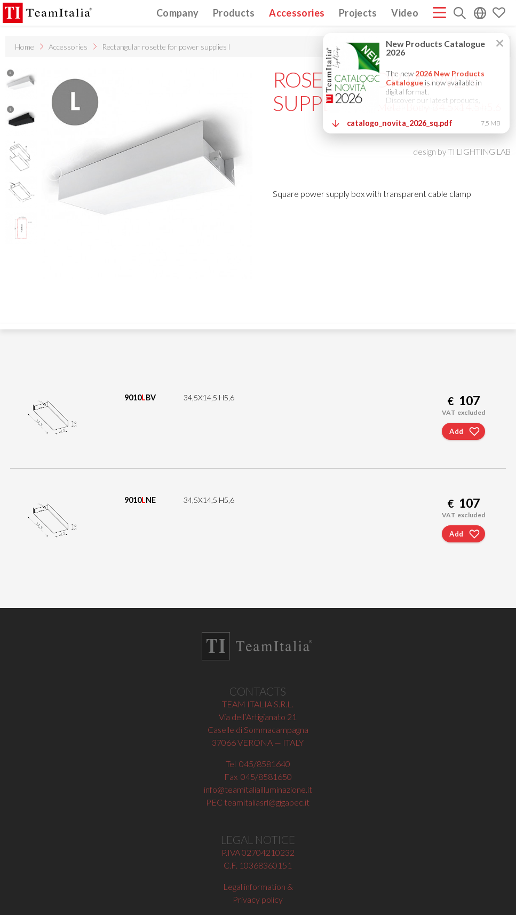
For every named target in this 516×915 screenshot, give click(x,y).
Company (177, 12)
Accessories (296, 12)
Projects (358, 12)
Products (234, 12)
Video (404, 12)
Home (24, 46)
